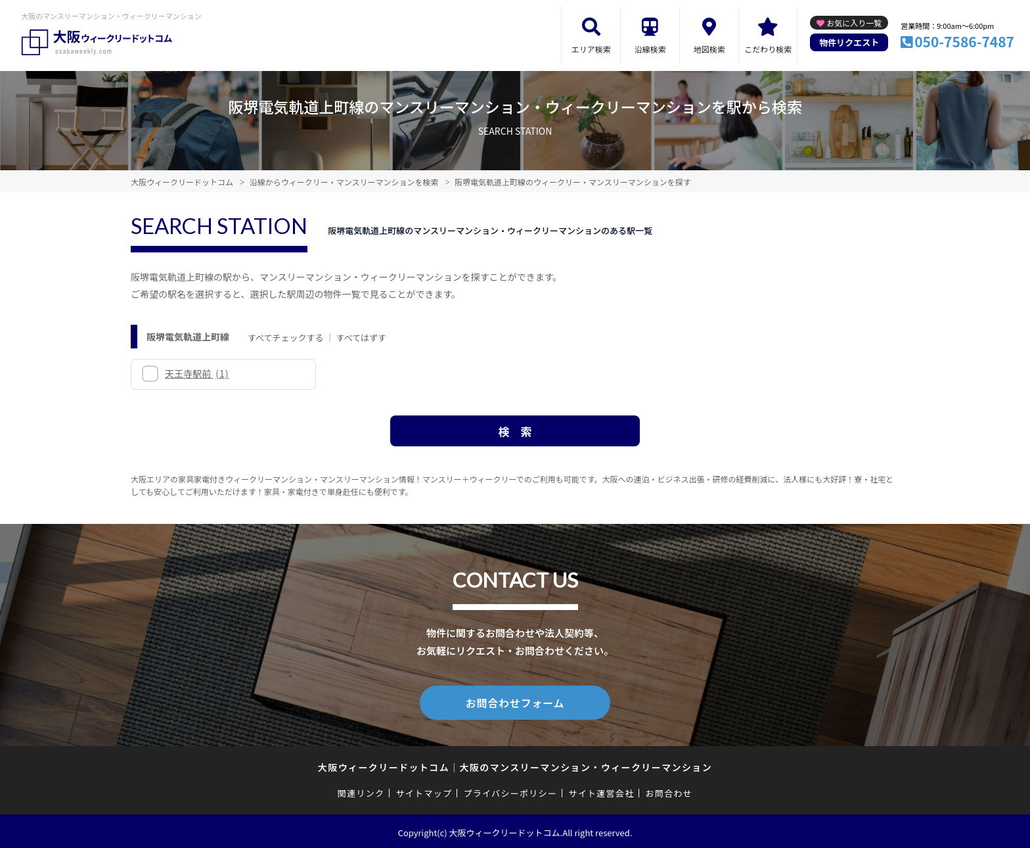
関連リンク (361, 790)
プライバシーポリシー (510, 790)
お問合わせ (669, 790)
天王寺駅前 (197, 373)
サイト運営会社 (601, 790)
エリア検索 (591, 49)
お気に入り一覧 (854, 22)
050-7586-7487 (964, 41)
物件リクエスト (849, 42)
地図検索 (709, 49)
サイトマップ (424, 790)
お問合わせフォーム (515, 701)
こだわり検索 (768, 49)
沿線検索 (650, 49)
